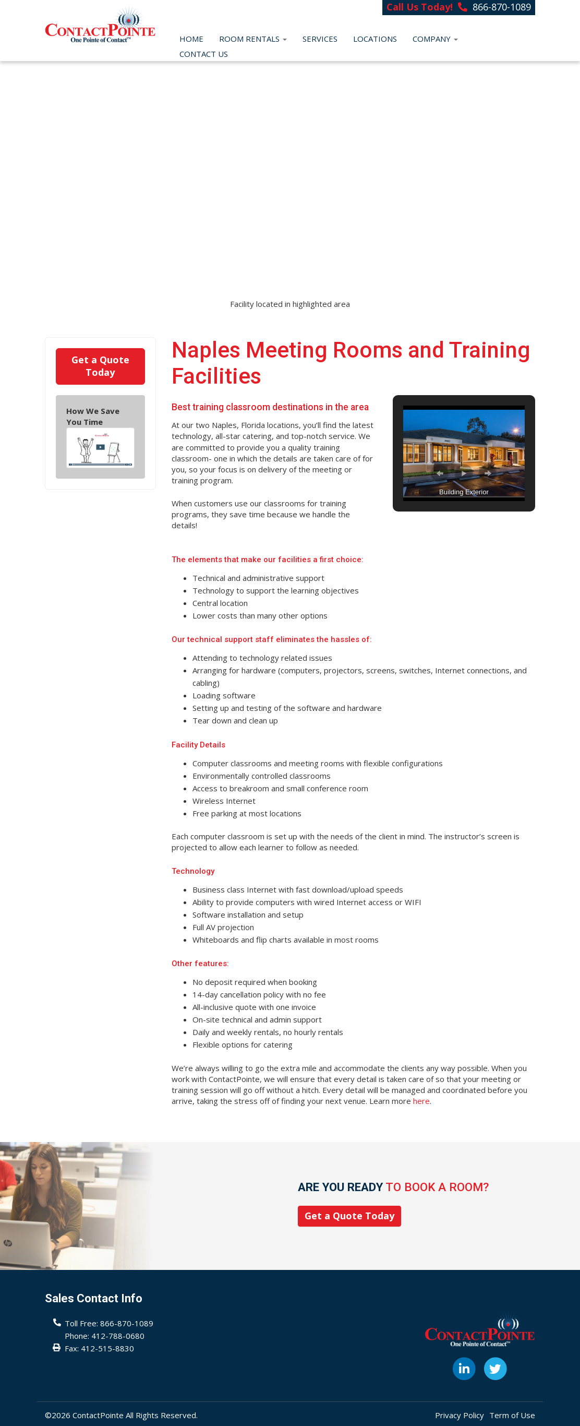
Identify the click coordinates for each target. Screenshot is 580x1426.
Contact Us (203, 54)
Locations (375, 38)
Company (435, 38)
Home (191, 38)
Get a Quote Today (100, 365)
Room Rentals (253, 38)
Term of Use (512, 1415)
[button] (439, 473)
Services (320, 38)
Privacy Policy (459, 1415)
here (421, 1101)
